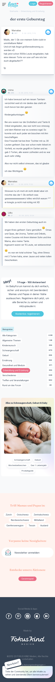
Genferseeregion (14, 525)
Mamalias (16, 30)
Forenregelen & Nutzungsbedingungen (27, 665)
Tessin (32, 525)
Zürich (9, 514)
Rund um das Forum (12, 385)
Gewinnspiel (27, 578)
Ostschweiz (23, 514)
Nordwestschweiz (20, 520)
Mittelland (39, 520)
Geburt (6, 355)
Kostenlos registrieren (27, 313)
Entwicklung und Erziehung (16, 371)
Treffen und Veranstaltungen (16, 380)
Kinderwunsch (9, 346)
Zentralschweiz (41, 514)
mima (10, 90)
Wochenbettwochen (17, 465)
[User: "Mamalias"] (7, 32)
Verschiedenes (9, 375)
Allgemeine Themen (12, 341)
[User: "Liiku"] (3, 214)
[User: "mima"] (3, 91)
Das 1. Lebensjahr (39, 465)
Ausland (44, 525)
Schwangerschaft (11, 351)
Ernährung (7, 360)
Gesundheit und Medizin (14, 365)
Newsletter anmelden (27, 552)
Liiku (10, 212)
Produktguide (27, 471)
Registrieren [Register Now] (46, 3)
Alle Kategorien (10, 336)
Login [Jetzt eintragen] (33, 3)
